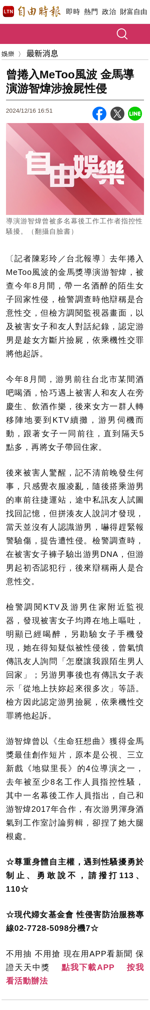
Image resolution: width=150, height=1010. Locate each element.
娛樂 (8, 53)
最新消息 (42, 53)
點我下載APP (88, 967)
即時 (73, 12)
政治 (109, 12)
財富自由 (133, 12)
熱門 (91, 12)
